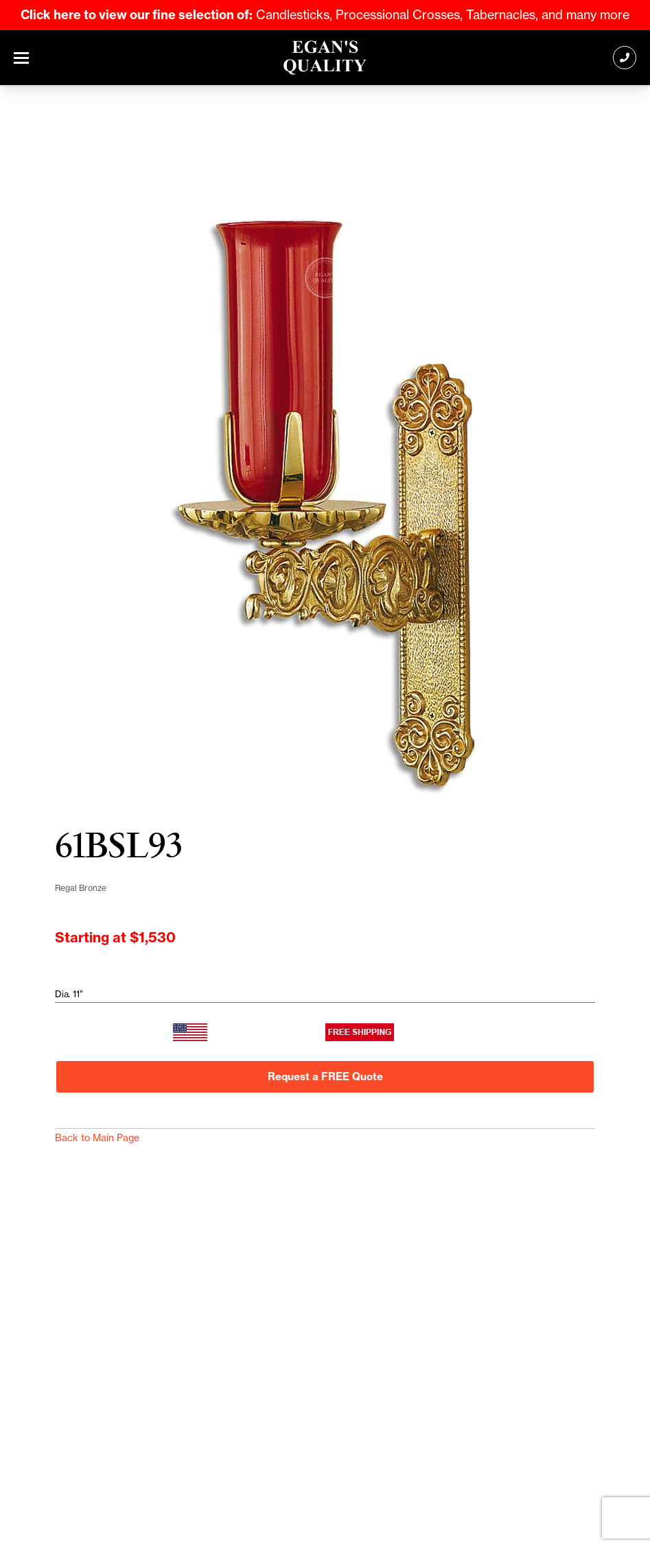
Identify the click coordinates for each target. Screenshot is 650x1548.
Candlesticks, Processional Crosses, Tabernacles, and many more (325, 15)
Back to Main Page (97, 1138)
